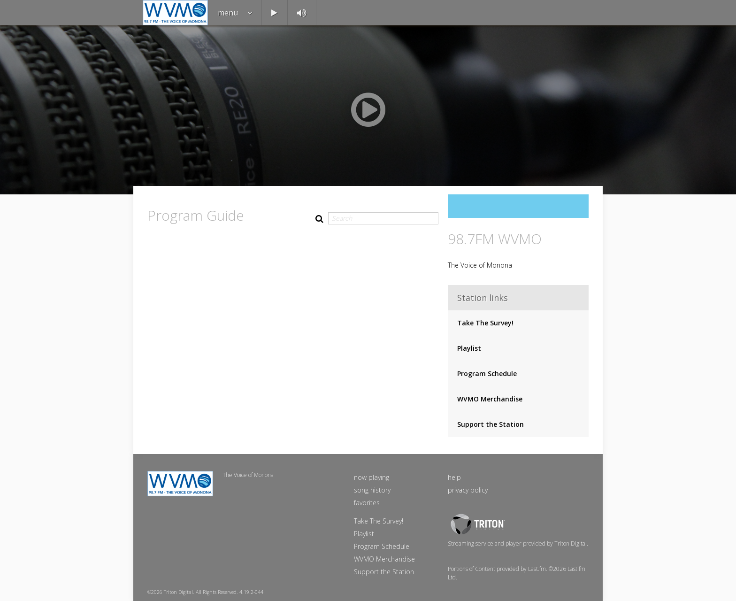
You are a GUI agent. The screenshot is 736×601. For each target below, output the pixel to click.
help (454, 477)
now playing (371, 477)
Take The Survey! (485, 322)
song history (372, 489)
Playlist (469, 348)
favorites (367, 502)
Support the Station (490, 424)
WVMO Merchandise (489, 398)
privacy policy (468, 489)
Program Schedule (487, 373)
